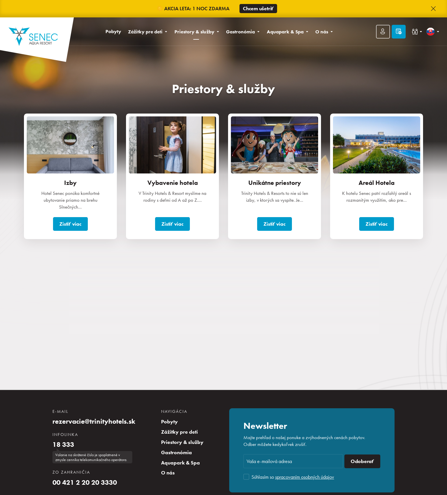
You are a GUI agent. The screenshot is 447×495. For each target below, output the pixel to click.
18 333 (63, 444)
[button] (433, 9)
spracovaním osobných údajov (304, 477)
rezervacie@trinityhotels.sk (93, 421)
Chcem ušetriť (258, 8)
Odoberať (362, 461)
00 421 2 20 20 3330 (84, 482)
